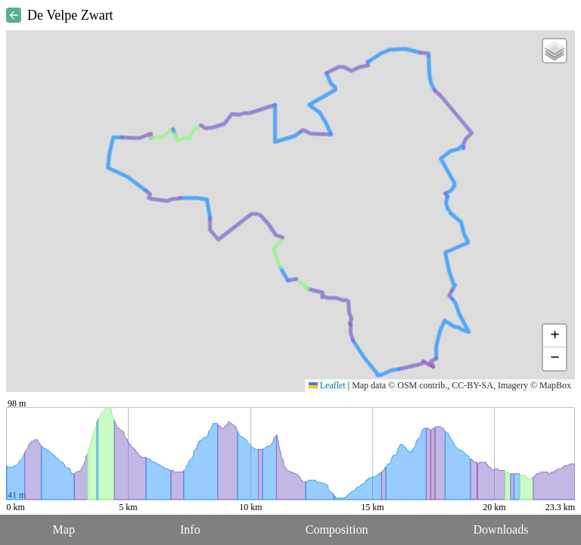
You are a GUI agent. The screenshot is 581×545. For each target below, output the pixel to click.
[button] (554, 50)
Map (64, 529)
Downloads (501, 529)
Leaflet (327, 385)
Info (190, 529)
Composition (337, 529)
